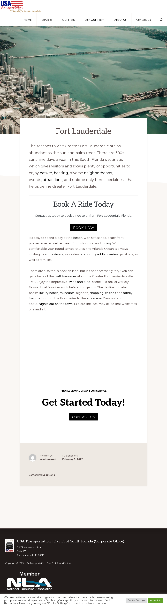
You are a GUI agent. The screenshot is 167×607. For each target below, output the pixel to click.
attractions (52, 179)
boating (61, 173)
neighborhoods (98, 173)
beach (77, 237)
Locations (48, 474)
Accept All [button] (155, 600)
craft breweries (65, 276)
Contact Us (83, 417)
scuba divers (54, 254)
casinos (110, 292)
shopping (97, 292)
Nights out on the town (56, 303)
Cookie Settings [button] (136, 600)
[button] (161, 19)
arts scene (94, 298)
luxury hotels (48, 292)
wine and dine (79, 281)
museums (67, 292)
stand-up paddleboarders (100, 254)
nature (46, 173)
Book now (83, 227)
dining (106, 243)
